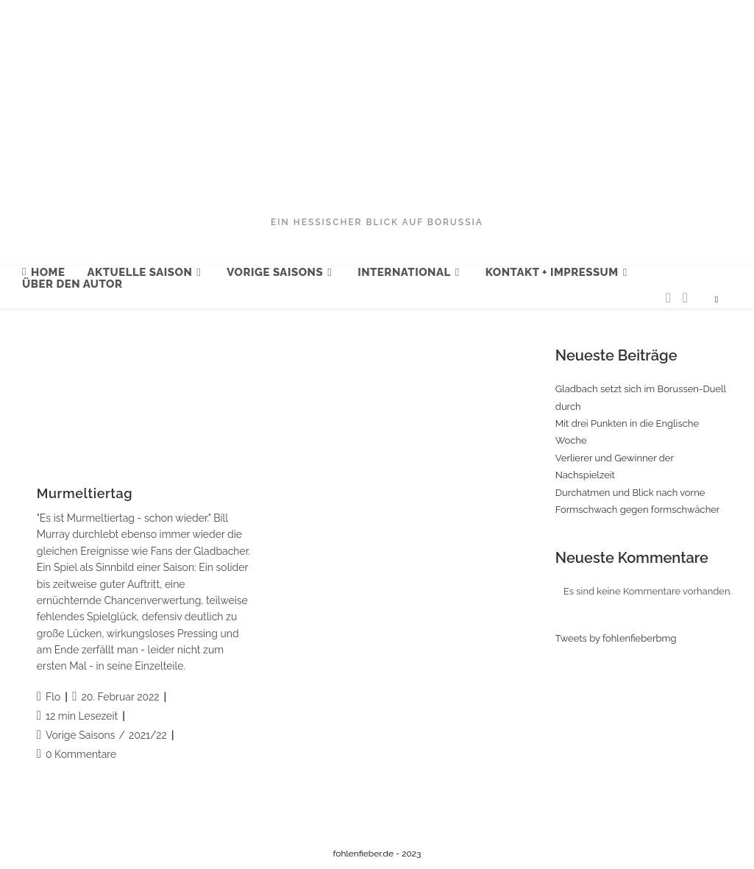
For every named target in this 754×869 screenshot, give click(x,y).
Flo (53, 697)
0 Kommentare (81, 754)
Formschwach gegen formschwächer (637, 509)
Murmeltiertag (84, 493)
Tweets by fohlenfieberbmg (616, 638)
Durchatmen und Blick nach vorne (630, 492)
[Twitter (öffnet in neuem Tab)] (668, 298)
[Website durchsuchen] (716, 300)
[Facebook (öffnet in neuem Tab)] (685, 298)
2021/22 (148, 735)
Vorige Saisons (80, 735)
